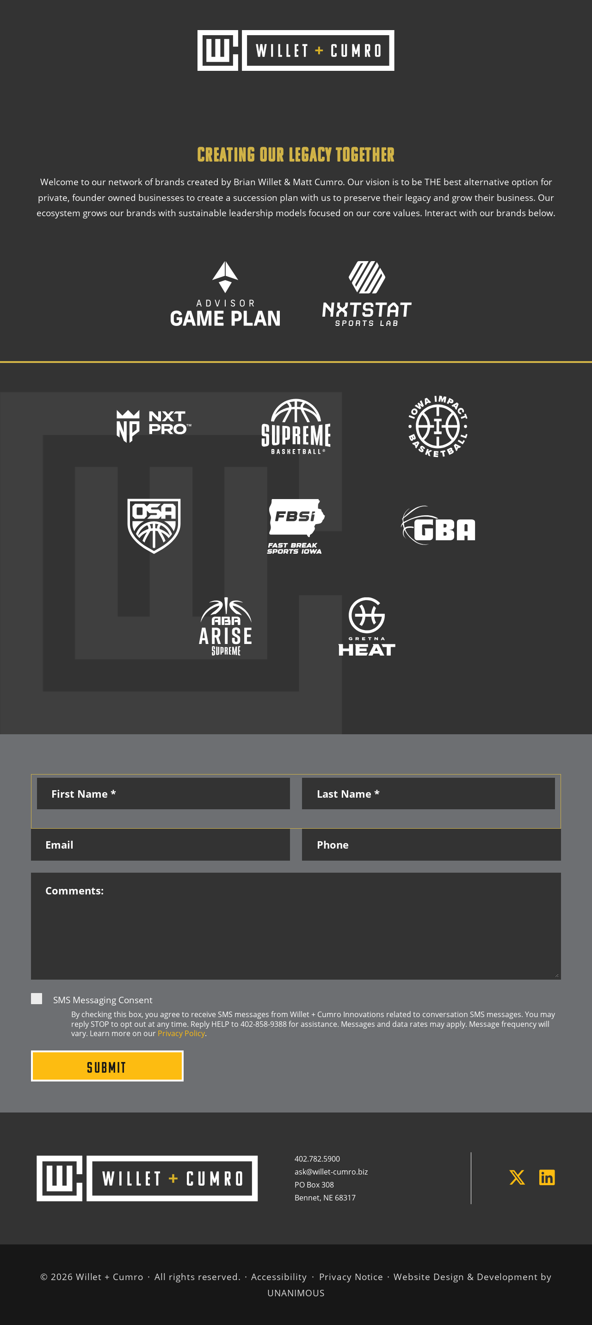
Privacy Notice (351, 1276)
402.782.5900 (317, 1159)
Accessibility (279, 1276)
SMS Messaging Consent (103, 1000)
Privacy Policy (181, 1033)
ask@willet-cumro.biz (332, 1172)
